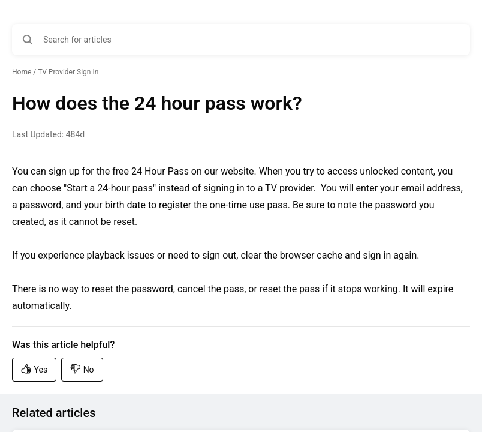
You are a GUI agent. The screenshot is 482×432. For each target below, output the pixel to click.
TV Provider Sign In (68, 72)
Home (21, 72)
